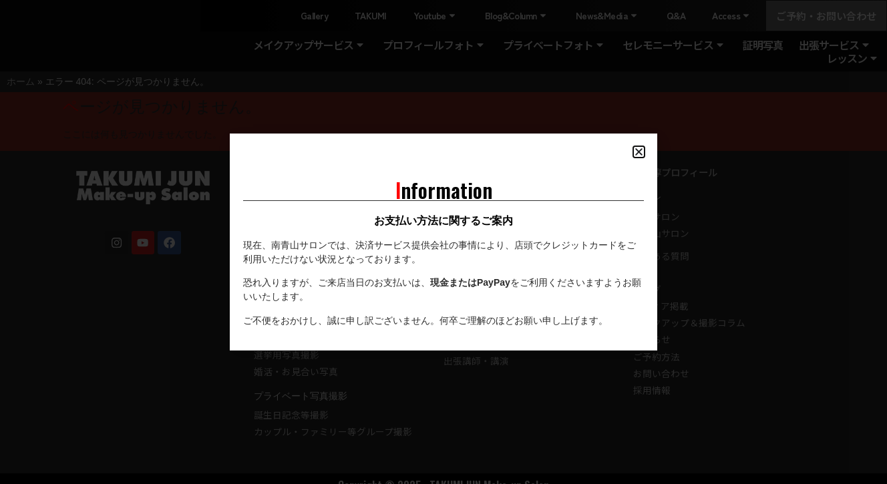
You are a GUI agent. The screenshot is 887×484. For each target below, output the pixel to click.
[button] (639, 152)
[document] (443, 242)
